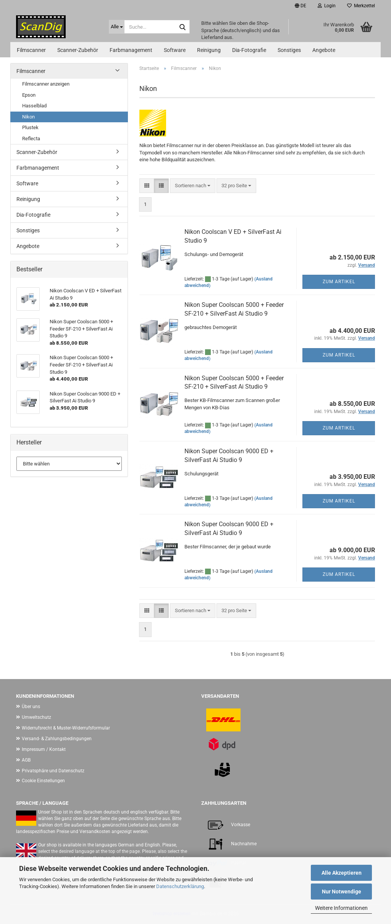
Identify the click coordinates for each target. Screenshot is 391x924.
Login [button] (327, 5)
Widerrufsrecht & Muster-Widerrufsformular (66, 728)
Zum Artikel (339, 281)
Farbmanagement (131, 50)
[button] (300, 5)
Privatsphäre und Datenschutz (53, 770)
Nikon (28, 117)
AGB (26, 760)
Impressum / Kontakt (44, 749)
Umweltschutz (36, 717)
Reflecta (31, 138)
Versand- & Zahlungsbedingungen (57, 738)
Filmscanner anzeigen (45, 84)
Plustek (30, 127)
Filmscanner (31, 50)
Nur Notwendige (341, 891)
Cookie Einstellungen (43, 780)
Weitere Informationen (341, 908)
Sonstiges (289, 50)
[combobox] (192, 185)
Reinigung (209, 50)
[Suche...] (116, 27)
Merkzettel (361, 5)
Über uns (31, 706)
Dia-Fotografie (249, 50)
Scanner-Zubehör (77, 50)
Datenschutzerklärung (180, 886)
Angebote (323, 50)
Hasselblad (34, 106)
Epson (29, 95)
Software (175, 50)
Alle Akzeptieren (342, 873)
